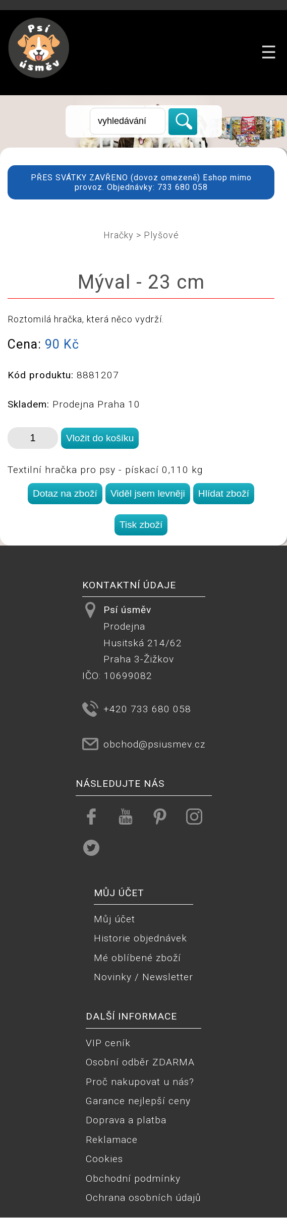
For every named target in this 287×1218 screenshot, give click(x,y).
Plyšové (161, 235)
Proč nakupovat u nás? (140, 1082)
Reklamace (112, 1139)
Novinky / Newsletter (143, 977)
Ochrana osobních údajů (143, 1197)
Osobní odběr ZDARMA (140, 1062)
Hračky (118, 235)
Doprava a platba (126, 1120)
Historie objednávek (140, 938)
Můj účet (114, 919)
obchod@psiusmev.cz (154, 744)
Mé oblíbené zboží (137, 958)
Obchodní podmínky (133, 1178)
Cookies (104, 1159)
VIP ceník (108, 1043)
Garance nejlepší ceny (138, 1101)
